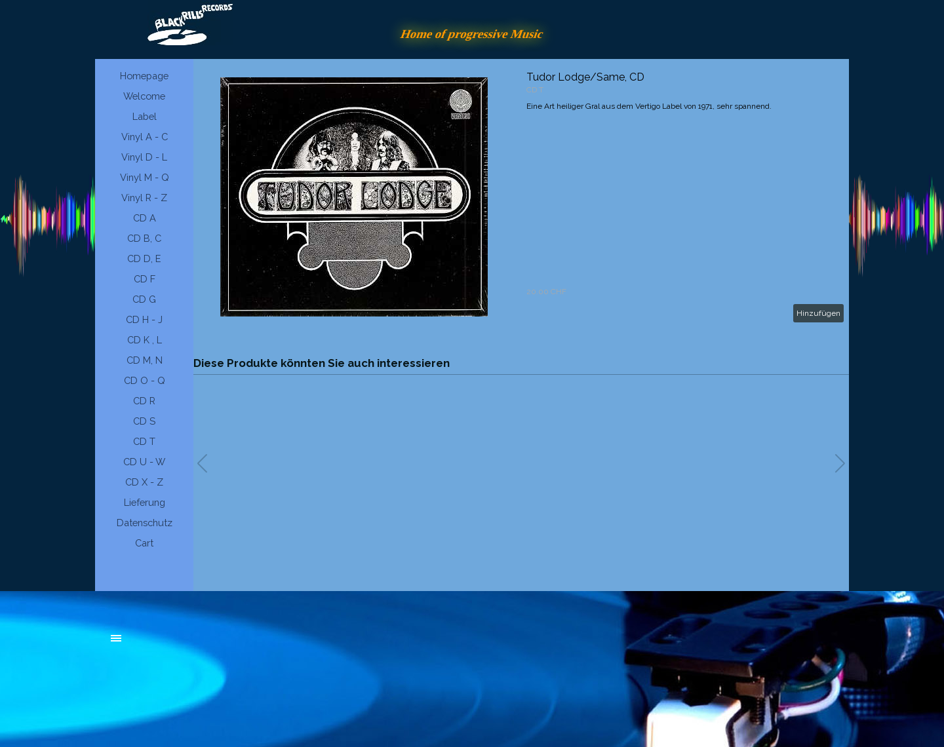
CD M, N (145, 360)
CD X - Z (144, 482)
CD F (144, 278)
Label (144, 116)
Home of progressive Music (472, 34)
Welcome (144, 96)
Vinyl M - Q (144, 177)
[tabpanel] (209, 644)
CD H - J (144, 319)
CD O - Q (144, 380)
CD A (144, 217)
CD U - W (144, 461)
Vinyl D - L (144, 157)
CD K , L (144, 339)
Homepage (144, 75)
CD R (144, 400)
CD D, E (144, 258)
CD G (144, 299)
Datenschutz (144, 522)
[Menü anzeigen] (116, 638)
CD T (144, 441)
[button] (840, 463)
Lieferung (144, 502)
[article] (521, 197)
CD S (144, 421)
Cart (144, 542)
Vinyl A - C (144, 136)
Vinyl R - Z (144, 197)
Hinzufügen (818, 313)
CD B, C (144, 238)
